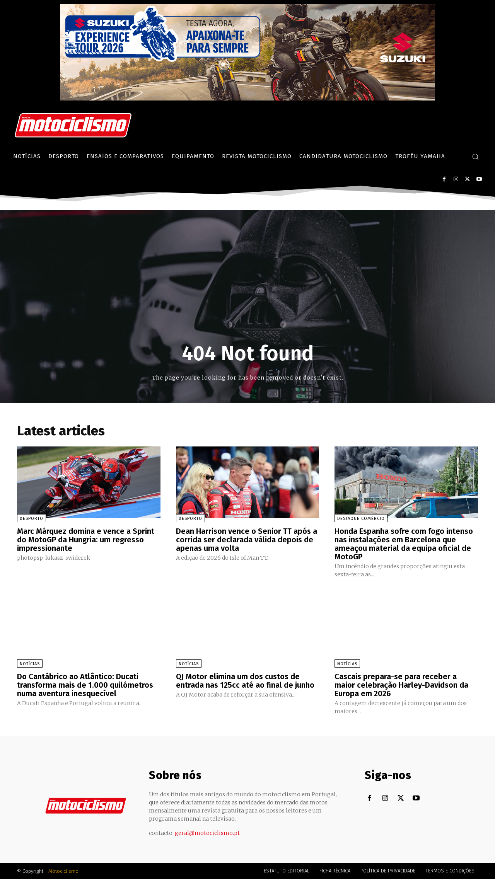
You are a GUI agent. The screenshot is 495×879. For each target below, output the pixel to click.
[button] (475, 156)
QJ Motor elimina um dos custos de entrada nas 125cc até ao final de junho (245, 681)
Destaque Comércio (361, 518)
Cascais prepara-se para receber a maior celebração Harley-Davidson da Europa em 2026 (401, 685)
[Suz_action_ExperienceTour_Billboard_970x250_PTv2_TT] (247, 98)
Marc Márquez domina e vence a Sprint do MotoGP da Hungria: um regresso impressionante (85, 539)
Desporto (31, 518)
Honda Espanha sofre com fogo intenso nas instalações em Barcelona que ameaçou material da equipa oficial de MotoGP (404, 543)
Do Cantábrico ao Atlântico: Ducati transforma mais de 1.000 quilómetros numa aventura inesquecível (85, 685)
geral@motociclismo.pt (207, 833)
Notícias (30, 663)
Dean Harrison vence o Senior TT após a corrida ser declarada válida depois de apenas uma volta (246, 539)
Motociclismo (63, 871)
